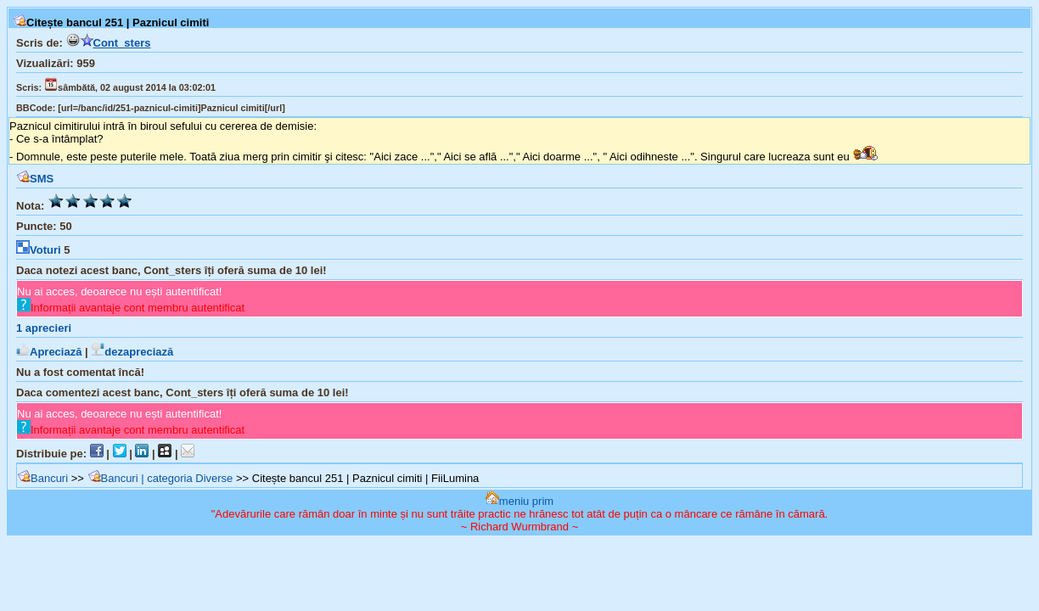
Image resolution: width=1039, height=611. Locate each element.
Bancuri (42, 478)
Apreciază (48, 351)
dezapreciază (132, 351)
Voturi (38, 250)
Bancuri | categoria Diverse (160, 478)
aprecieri (43, 328)
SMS (34, 178)
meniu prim (519, 501)
